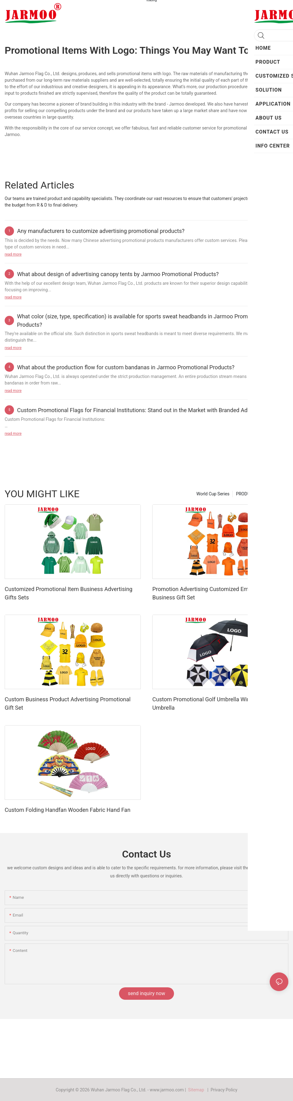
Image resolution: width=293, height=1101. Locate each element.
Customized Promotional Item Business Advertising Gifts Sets (68, 593)
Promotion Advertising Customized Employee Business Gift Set (208, 593)
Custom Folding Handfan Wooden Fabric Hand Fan (67, 810)
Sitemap (197, 1089)
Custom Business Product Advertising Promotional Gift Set (67, 703)
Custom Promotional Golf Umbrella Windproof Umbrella (209, 703)
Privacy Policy (224, 1089)
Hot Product (273, 493)
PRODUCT (245, 493)
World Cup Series (212, 493)
